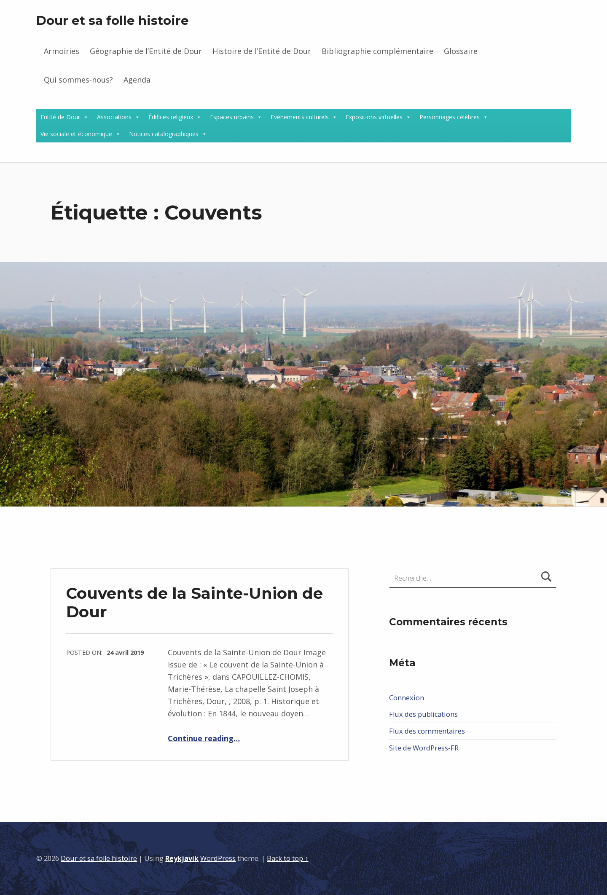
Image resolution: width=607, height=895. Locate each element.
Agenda (137, 80)
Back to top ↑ (287, 858)
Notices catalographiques (164, 134)
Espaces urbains (232, 117)
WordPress (218, 858)
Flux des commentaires (427, 731)
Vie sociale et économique (76, 134)
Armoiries (61, 51)
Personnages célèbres (449, 117)
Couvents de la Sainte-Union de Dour (194, 602)
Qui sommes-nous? (78, 80)
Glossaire (461, 51)
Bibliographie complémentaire (377, 51)
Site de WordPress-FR (424, 748)
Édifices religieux (170, 117)
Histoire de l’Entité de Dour (261, 51)
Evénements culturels (300, 117)
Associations (114, 117)
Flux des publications (423, 714)
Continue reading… (204, 738)
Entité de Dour (60, 117)
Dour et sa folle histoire (112, 20)
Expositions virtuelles (374, 117)
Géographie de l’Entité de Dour (146, 51)
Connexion (406, 697)
